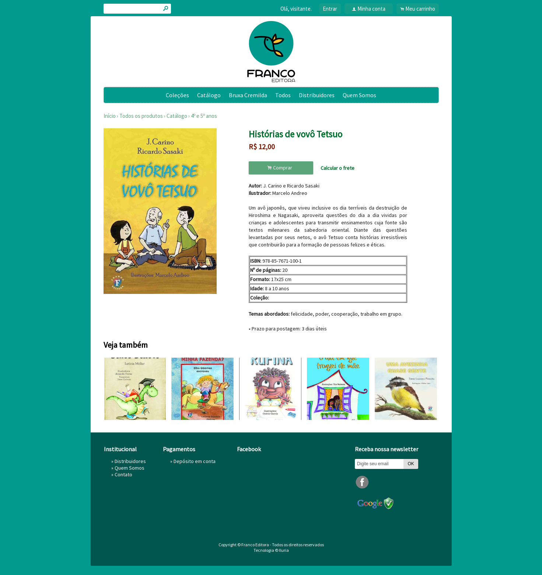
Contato (123, 474)
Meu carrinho (420, 8)
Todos (283, 95)
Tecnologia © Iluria (271, 550)
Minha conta (371, 8)
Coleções (177, 95)
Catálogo (209, 95)
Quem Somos (359, 95)
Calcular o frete (337, 168)
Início (110, 115)
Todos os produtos (141, 115)
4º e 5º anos (204, 115)
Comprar (280, 167)
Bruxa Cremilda (248, 95)
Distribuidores (317, 95)
